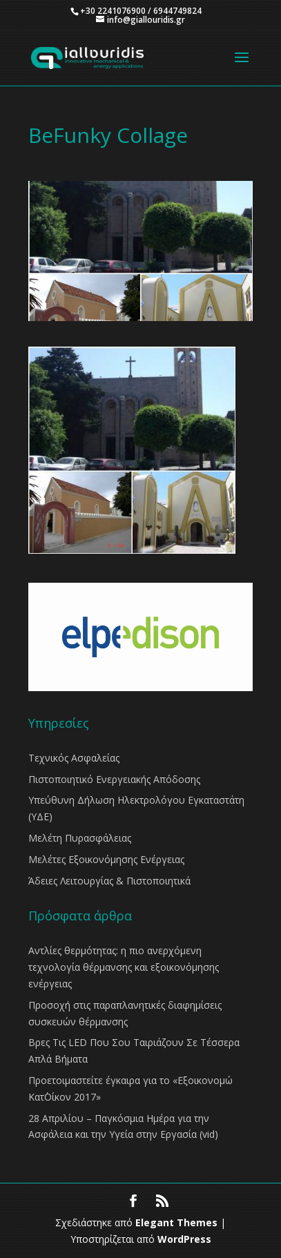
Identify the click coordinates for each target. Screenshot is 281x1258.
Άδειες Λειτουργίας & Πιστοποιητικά (109, 880)
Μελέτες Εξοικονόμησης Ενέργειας (106, 859)
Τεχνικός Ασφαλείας (73, 757)
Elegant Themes (176, 1222)
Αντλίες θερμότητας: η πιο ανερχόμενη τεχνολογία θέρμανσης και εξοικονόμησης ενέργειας (123, 967)
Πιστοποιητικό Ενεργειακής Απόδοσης (114, 779)
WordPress (184, 1239)
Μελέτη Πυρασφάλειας (79, 837)
